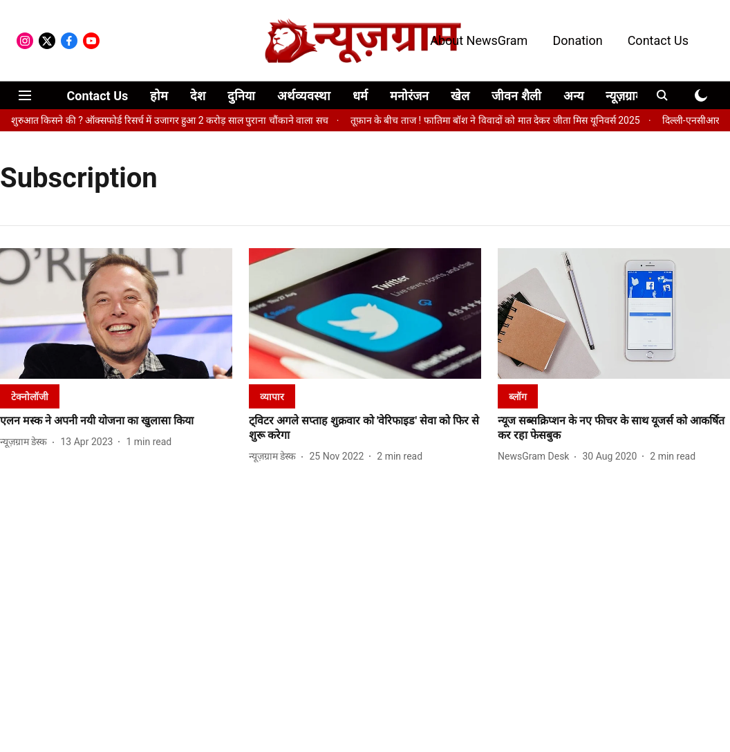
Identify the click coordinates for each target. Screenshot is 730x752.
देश (197, 95)
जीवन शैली (516, 95)
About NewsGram (478, 40)
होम (159, 95)
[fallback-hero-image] (116, 313)
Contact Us (658, 40)
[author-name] (26, 442)
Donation (577, 40)
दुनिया (241, 95)
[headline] (116, 421)
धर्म (360, 95)
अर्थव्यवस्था (303, 95)
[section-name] (29, 396)
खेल (460, 95)
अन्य (573, 95)
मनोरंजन (409, 95)
